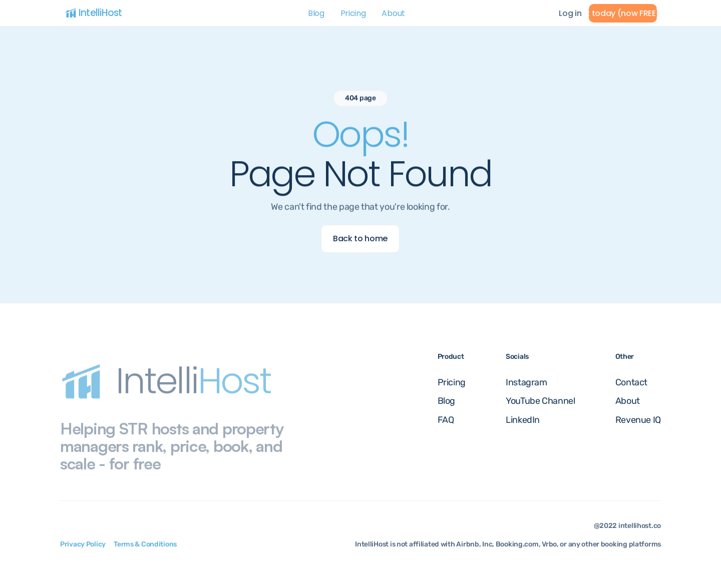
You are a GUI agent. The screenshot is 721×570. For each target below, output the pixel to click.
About (393, 13)
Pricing (353, 13)
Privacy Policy (83, 544)
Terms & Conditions (145, 544)
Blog (316, 13)
